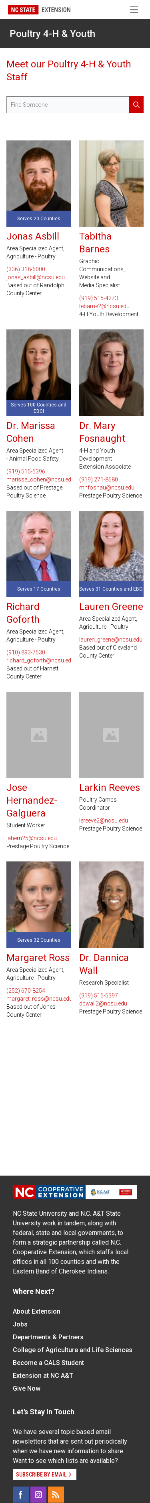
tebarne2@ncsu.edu (104, 306)
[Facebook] (21, 1495)
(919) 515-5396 (25, 471)
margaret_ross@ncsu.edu (38, 998)
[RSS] (56, 1495)
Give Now (26, 1388)
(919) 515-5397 (98, 995)
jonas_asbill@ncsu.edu (35, 277)
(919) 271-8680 (98, 479)
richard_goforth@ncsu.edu (38, 660)
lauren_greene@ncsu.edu (110, 639)
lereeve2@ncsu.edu (103, 820)
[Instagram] (38, 1495)
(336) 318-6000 (25, 269)
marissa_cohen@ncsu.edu (38, 479)
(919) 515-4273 (98, 298)
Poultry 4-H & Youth (52, 33)
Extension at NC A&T (43, 1375)
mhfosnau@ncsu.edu (106, 487)
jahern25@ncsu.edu (31, 838)
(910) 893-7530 (25, 652)
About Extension (36, 1311)
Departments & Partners (48, 1337)
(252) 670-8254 (25, 990)
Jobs (20, 1324)
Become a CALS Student (48, 1363)
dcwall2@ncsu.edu (103, 1003)
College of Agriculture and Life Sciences (72, 1350)
